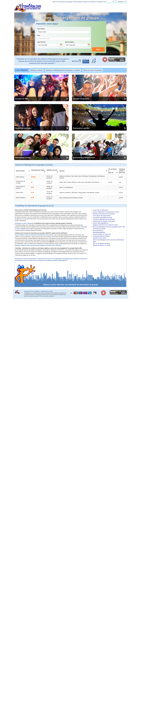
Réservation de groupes (66, 1)
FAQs (51, 718)
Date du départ (69, 42)
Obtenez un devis (36, 67)
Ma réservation (78, 1)
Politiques (37, 718)
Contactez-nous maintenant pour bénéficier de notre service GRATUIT (40, 672)
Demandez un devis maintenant (24, 650)
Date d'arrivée (41, 42)
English (122, 1)
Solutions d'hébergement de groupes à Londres (63, 67)
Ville (38, 35)
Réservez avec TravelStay (92, 67)
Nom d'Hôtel (41, 29)
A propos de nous (29, 718)
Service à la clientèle (89, 1)
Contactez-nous (101, 1)
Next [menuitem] (98, 47)
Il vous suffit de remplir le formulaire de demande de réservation (34, 662)
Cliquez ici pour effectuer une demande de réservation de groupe (70, 712)
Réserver (55, 1)
